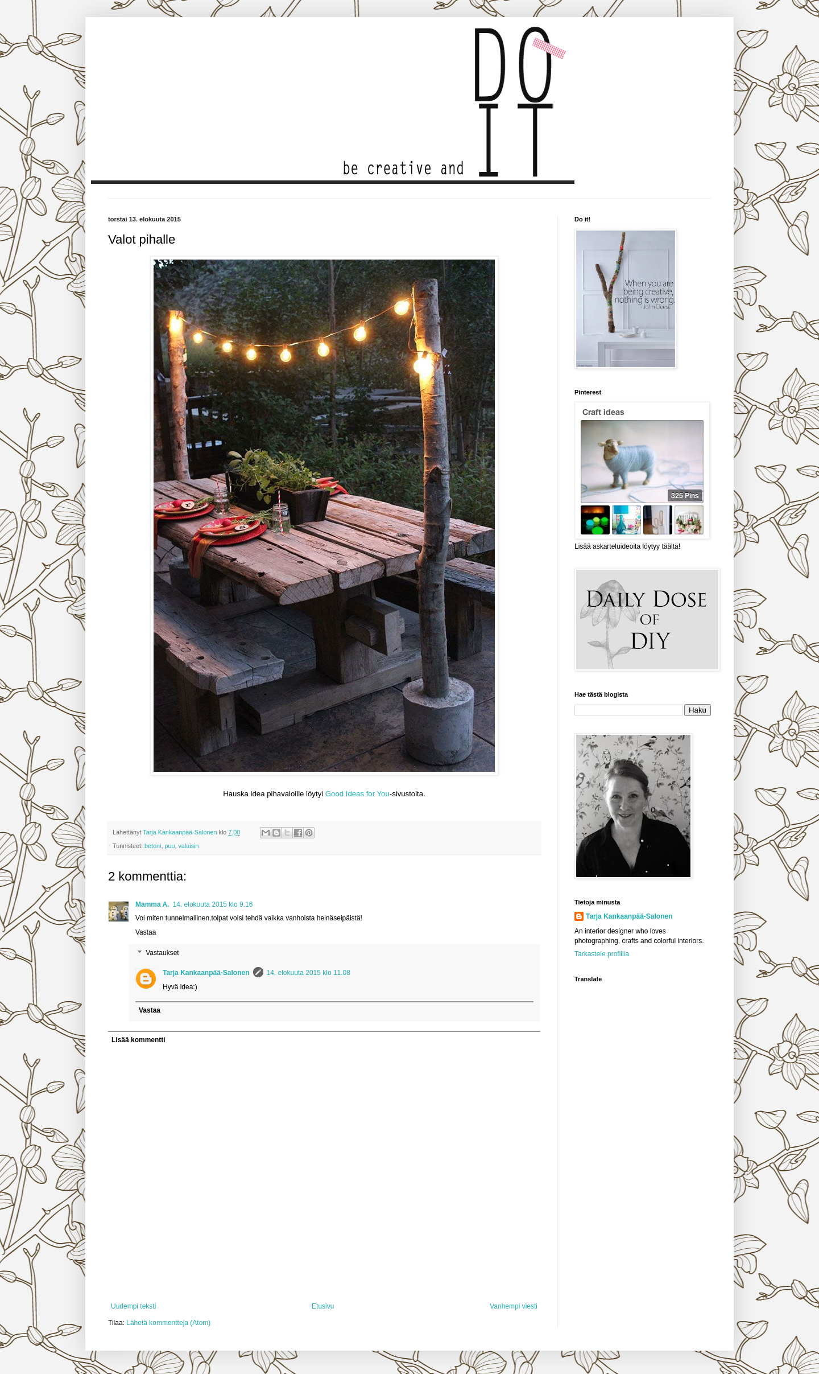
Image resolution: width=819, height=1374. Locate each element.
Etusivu (323, 1306)
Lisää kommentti (138, 1040)
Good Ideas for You (357, 793)
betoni (152, 845)
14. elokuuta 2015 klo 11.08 (308, 973)
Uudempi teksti (133, 1306)
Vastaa (145, 932)
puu (169, 845)
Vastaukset (162, 953)
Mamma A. (152, 904)
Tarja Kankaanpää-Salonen (206, 973)
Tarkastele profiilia (601, 954)
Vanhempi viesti (513, 1306)
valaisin (188, 845)
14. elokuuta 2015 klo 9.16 (213, 904)
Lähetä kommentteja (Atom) (168, 1323)
